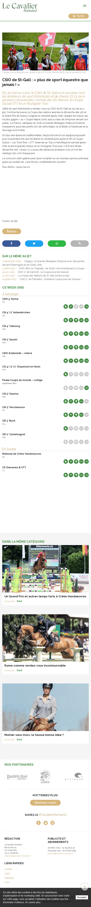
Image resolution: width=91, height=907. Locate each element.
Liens (7, 873)
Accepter (82, 897)
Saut (19, 601)
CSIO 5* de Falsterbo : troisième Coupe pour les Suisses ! (50, 279)
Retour (12, 231)
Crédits (8, 869)
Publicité (9, 878)
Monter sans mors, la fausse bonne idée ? (34, 734)
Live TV (86, 306)
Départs (71, 306)
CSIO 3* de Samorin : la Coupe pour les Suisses (43, 272)
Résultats (76, 306)
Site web (65, 306)
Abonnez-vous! (45, 802)
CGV (7, 882)
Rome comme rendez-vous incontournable (35, 665)
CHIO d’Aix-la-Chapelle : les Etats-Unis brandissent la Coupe (51, 268)
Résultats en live (81, 306)
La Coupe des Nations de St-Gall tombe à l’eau (43, 275)
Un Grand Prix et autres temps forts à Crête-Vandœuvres (45, 596)
